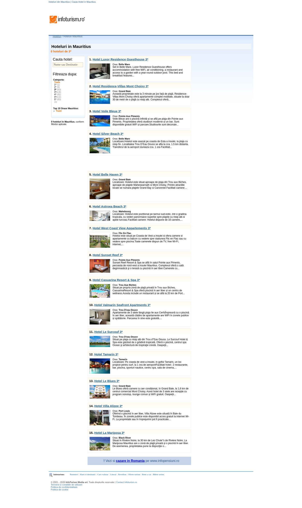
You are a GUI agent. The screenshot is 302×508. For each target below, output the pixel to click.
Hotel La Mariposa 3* (109, 432)
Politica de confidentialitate (64, 487)
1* (57, 84)
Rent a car (146, 474)
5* (57, 99)
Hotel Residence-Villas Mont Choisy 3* (121, 86)
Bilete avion (158, 474)
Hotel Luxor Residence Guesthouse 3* (120, 59)
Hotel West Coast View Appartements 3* (122, 228)
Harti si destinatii (88, 474)
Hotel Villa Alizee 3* (108, 406)
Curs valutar (102, 474)
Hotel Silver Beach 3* (108, 133)
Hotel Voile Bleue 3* (107, 111)
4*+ (57, 97)
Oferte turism (134, 474)
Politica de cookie (59, 489)
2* (57, 87)
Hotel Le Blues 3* (106, 381)
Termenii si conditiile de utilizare (66, 484)
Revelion (122, 474)
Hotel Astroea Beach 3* (109, 206)
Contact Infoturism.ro (126, 482)
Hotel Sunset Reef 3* (108, 255)
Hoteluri (57, 36)
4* (57, 94)
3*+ (57, 92)
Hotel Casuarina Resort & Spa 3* (116, 280)
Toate (57, 82)
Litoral (113, 474)
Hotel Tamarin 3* (106, 354)
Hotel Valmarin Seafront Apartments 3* (122, 305)
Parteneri (74, 474)
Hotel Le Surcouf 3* (108, 331)
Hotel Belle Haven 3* (107, 174)
